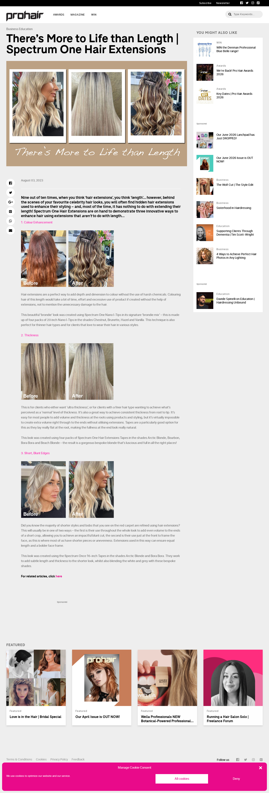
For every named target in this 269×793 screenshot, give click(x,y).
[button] (260, 768)
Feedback (78, 759)
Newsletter (223, 3)
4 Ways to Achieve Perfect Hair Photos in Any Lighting (236, 256)
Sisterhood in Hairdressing (233, 208)
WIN (93, 15)
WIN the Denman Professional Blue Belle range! (236, 49)
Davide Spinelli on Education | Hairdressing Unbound (235, 301)
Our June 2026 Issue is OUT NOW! (234, 160)
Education (26, 29)
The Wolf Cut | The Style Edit (234, 185)
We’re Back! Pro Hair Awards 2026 (234, 73)
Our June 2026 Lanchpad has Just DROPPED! (235, 137)
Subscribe (205, 3)
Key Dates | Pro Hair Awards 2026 (234, 96)
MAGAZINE (78, 15)
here (59, 576)
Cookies (41, 759)
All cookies (182, 778)
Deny (236, 778)
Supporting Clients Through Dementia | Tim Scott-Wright (235, 233)
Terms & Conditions (19, 759)
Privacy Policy (59, 759)
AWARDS (58, 15)
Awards (221, 66)
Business (12, 29)
